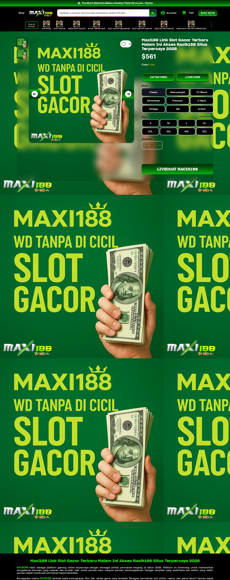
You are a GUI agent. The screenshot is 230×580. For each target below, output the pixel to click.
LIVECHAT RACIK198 (177, 169)
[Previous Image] (34, 94)
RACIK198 (22, 567)
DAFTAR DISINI (158, 77)
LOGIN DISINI (192, 77)
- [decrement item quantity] (144, 145)
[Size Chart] (204, 116)
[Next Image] (128, 94)
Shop (21, 12)
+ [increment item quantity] (160, 145)
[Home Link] (41, 13)
